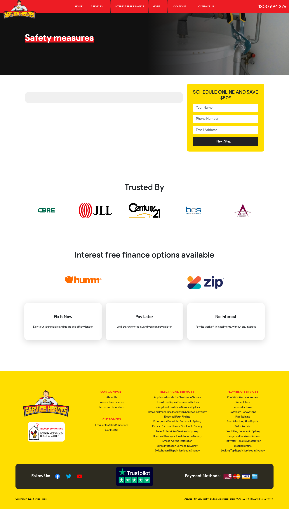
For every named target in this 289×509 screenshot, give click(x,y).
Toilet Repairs (242, 426)
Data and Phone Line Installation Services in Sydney (177, 412)
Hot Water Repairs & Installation (243, 440)
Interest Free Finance (129, 6)
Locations (181, 6)
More (158, 6)
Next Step (225, 141)
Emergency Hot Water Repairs (242, 436)
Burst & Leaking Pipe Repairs (243, 421)
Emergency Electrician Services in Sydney (177, 421)
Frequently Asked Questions (111, 425)
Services (98, 6)
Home (79, 6)
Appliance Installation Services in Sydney (177, 397)
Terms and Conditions (111, 407)
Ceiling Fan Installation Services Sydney (177, 407)
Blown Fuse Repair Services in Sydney (177, 402)
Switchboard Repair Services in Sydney (177, 450)
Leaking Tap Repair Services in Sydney (242, 450)
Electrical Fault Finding (177, 416)
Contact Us (206, 6)
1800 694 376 (272, 6)
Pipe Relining (242, 416)
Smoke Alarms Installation (177, 440)
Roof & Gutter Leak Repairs (242, 397)
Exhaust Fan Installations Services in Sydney (177, 426)
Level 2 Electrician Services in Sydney (177, 431)
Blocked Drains (242, 445)
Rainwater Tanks (243, 407)
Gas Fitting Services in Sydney (243, 431)
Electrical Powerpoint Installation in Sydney (177, 436)
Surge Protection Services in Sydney (177, 445)
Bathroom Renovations (243, 412)
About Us (111, 397)
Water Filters (243, 402)
